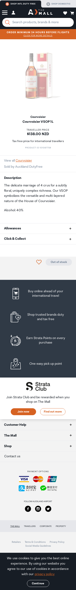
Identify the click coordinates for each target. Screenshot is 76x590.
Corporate (46, 526)
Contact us (12, 456)
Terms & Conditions (35, 542)
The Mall (15, 526)
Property (61, 526)
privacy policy (45, 574)
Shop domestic (58, 4)
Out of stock (59, 262)
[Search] (7, 22)
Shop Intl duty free (20, 4)
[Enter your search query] (38, 22)
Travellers (30, 526)
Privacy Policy (57, 542)
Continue (38, 583)
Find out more (53, 411)
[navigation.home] (40, 12)
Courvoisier (24, 161)
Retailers (16, 542)
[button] (5, 13)
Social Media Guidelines (38, 546)
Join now (23, 411)
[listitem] (38, 293)
